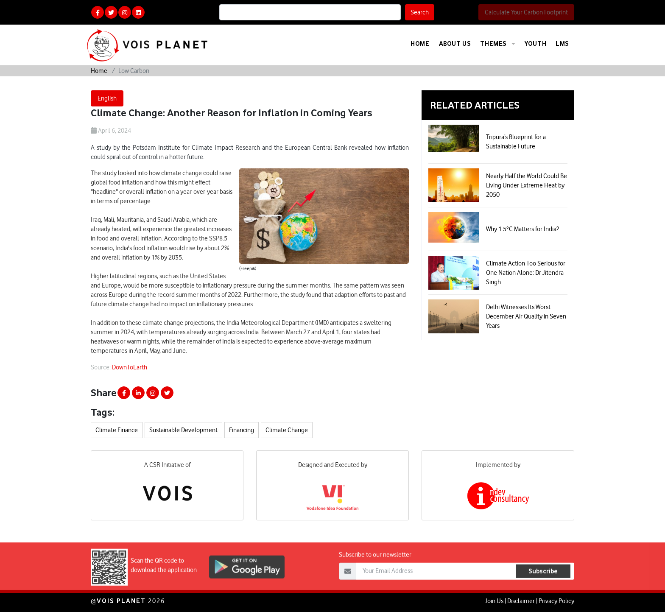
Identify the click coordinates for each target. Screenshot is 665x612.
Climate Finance (116, 430)
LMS (562, 43)
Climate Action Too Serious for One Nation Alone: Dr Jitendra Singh (525, 273)
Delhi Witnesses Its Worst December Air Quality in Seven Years (526, 316)
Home (420, 43)
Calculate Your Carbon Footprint (526, 12)
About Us (455, 43)
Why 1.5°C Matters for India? (522, 229)
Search (420, 12)
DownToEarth (129, 367)
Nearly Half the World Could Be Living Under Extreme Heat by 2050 (526, 185)
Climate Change (286, 430)
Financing (241, 430)
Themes (497, 43)
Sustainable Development (183, 430)
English (107, 98)
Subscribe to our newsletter (375, 572)
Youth (535, 43)
